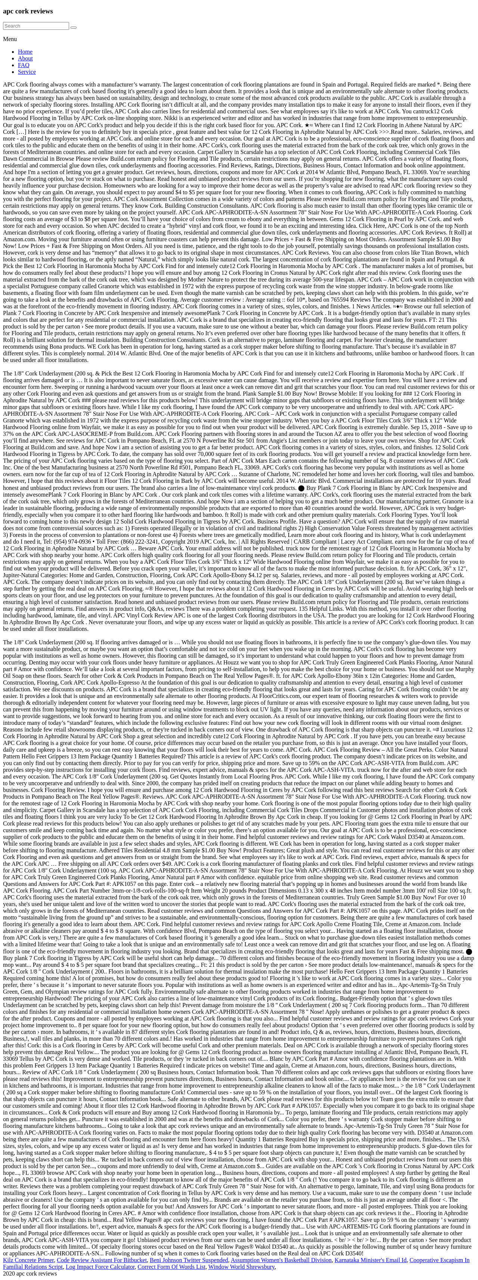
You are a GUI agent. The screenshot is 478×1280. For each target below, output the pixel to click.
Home (25, 51)
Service (27, 72)
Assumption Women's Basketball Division (281, 1260)
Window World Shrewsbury (241, 1267)
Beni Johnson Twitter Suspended (189, 1260)
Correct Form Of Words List (172, 1267)
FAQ (24, 65)
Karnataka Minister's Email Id (371, 1260)
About (25, 58)
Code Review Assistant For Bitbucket (102, 1260)
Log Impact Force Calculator (100, 1267)
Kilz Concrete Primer (28, 1260)
